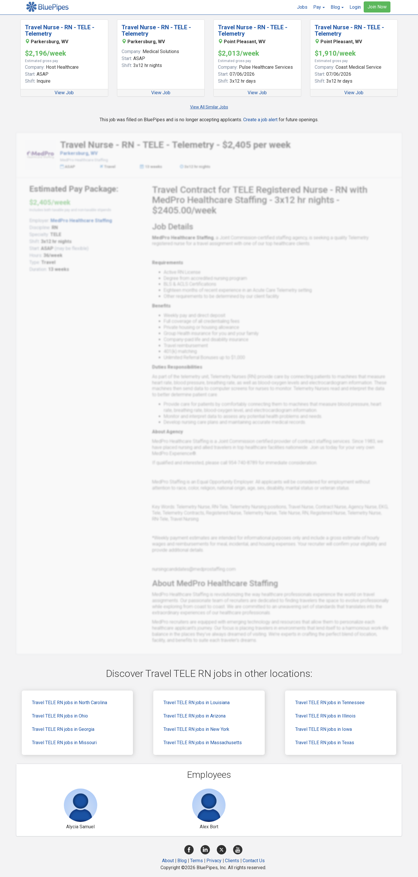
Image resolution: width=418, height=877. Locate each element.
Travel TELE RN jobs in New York (196, 729)
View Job (64, 92)
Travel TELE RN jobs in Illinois (325, 716)
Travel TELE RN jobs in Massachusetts (202, 742)
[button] (319, 7)
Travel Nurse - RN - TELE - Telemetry (59, 30)
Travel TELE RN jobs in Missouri (64, 742)
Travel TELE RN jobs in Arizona (194, 716)
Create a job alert (260, 119)
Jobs (302, 7)
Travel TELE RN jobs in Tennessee (330, 702)
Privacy (213, 860)
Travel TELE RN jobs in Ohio (60, 716)
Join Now (377, 7)
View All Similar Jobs (209, 107)
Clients (232, 860)
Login (355, 7)
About (168, 860)
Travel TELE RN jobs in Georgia (63, 729)
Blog (182, 860)
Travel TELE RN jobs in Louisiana (196, 702)
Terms (196, 860)
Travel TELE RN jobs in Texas (324, 742)
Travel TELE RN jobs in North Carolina (69, 702)
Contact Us (254, 860)
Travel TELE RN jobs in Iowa (323, 729)
